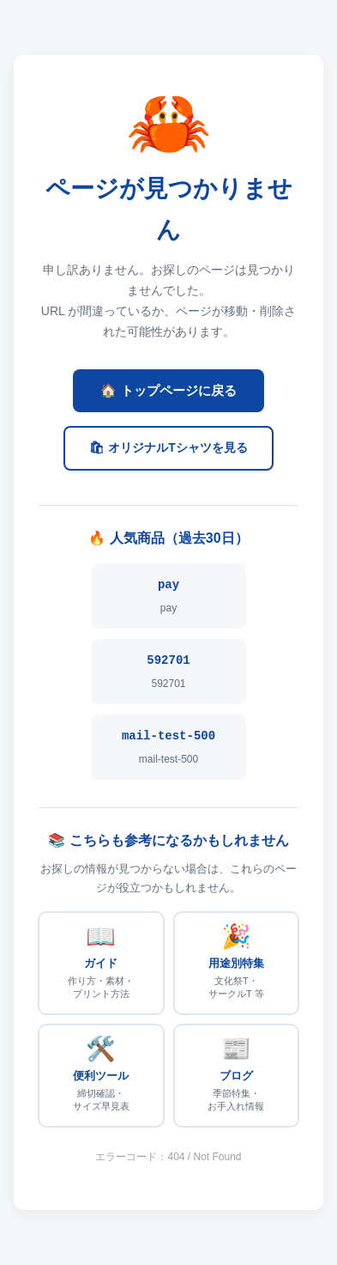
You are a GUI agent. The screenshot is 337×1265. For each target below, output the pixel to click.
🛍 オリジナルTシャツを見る (168, 447)
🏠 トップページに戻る (168, 390)
